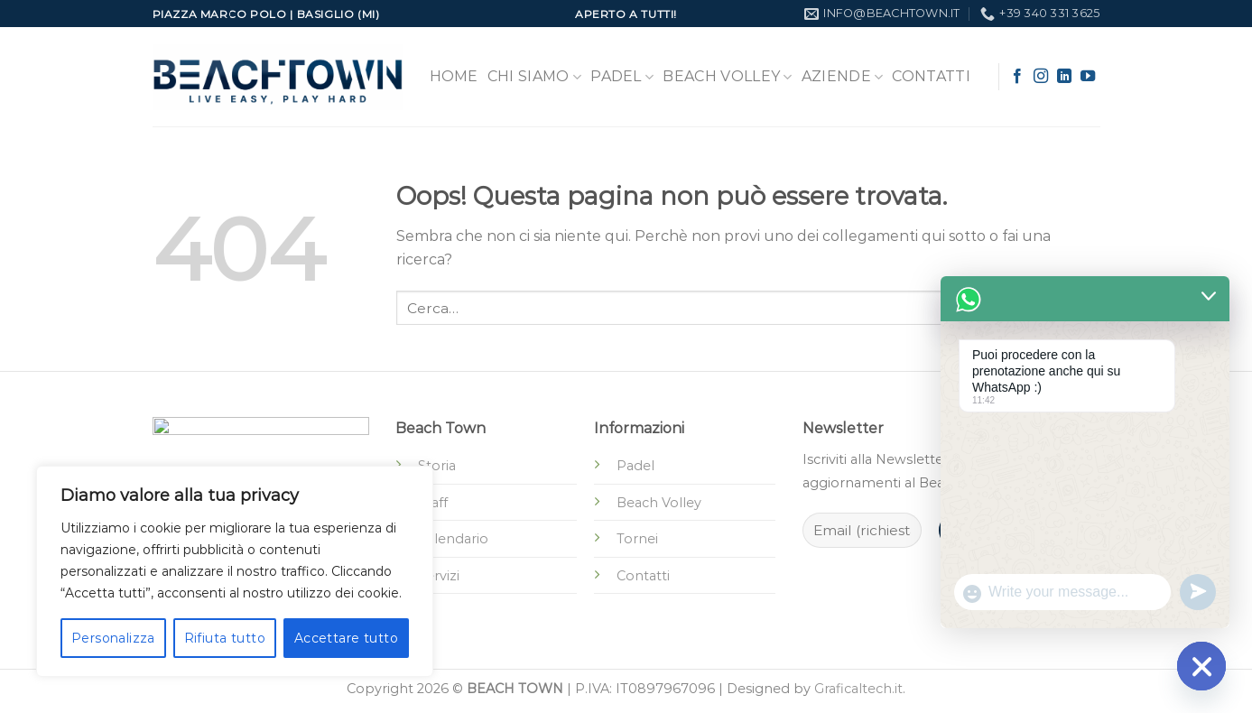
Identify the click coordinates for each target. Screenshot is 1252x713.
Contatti (931, 76)
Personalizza (113, 638)
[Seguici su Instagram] (1041, 77)
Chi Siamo (534, 77)
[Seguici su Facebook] (1017, 77)
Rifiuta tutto (224, 638)
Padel (622, 77)
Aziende (843, 77)
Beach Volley (727, 77)
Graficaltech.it (858, 689)
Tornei (637, 539)
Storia (437, 466)
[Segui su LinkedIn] (1064, 77)
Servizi (438, 576)
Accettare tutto (346, 638)
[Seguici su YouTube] (1087, 77)
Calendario (453, 539)
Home (454, 76)
